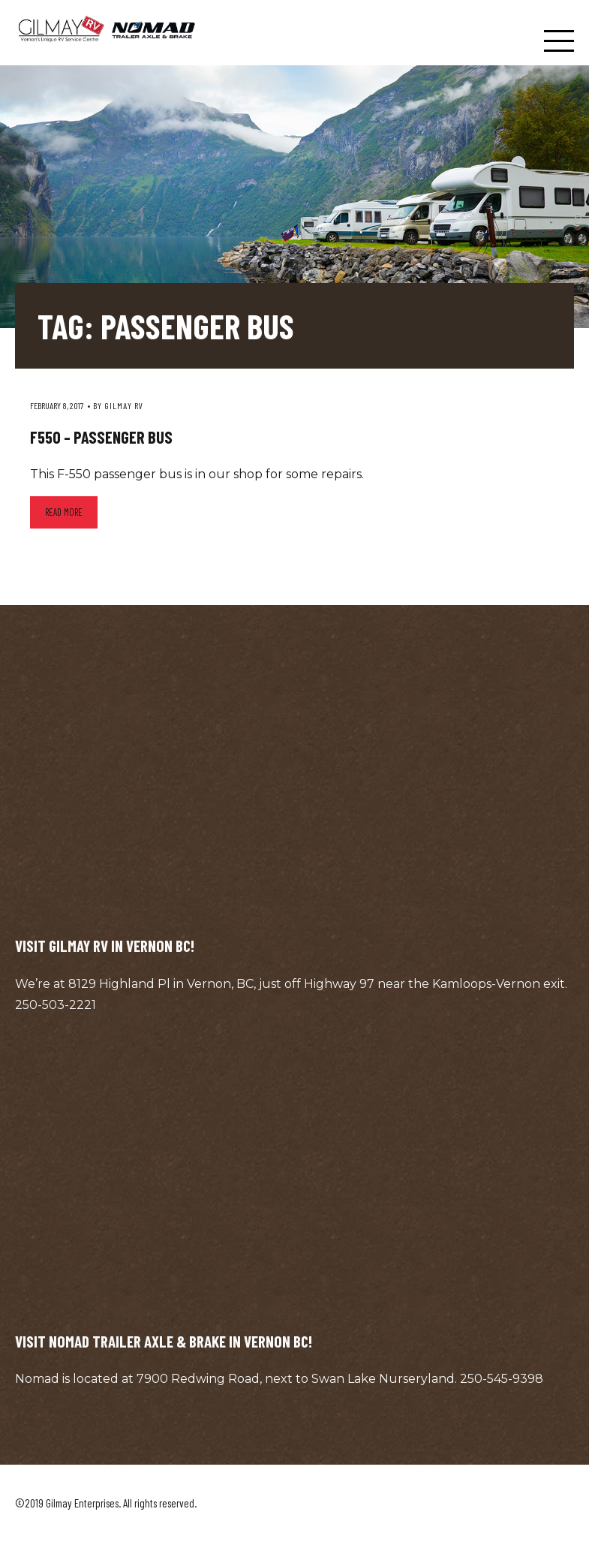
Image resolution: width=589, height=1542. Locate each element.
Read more (64, 512)
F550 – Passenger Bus (101, 437)
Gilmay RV (123, 405)
